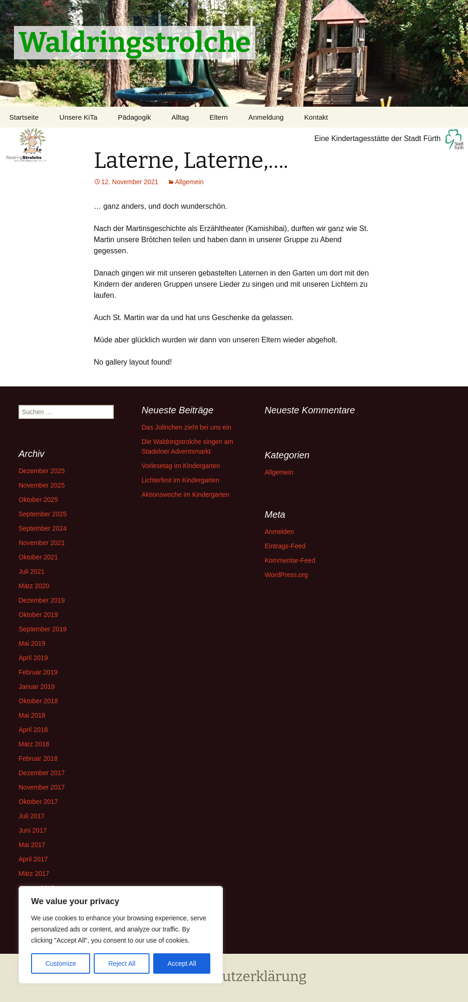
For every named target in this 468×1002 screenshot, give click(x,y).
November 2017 (42, 787)
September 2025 (43, 514)
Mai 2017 (32, 844)
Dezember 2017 (42, 773)
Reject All (121, 963)
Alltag (180, 117)
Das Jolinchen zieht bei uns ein (186, 427)
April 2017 (33, 859)
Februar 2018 (38, 758)
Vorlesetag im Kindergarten (181, 465)
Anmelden (279, 531)
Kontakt (316, 117)
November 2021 (42, 542)
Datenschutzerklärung (234, 976)
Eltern (218, 117)
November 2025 (42, 485)
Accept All (182, 963)
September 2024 (43, 528)
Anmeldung (266, 117)
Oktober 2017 (38, 801)
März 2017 (34, 873)
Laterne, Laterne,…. (191, 160)
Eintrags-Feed (285, 546)
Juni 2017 (33, 830)
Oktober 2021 (38, 557)
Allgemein (189, 182)
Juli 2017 (32, 816)
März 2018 (34, 744)
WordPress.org (286, 574)
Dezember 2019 (42, 600)
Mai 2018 (32, 715)
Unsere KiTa (78, 117)
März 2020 (34, 586)
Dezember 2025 (42, 471)
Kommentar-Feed (290, 560)
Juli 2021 (32, 571)
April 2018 (33, 729)
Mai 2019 (32, 643)
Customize (61, 963)
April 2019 (33, 658)
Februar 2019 (38, 672)
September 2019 (43, 629)
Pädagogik (134, 117)
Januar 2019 (37, 686)
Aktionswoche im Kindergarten (185, 494)
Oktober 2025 (38, 499)
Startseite (24, 117)
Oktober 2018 (38, 701)
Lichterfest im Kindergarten (180, 480)
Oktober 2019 (38, 614)
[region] (121, 934)
